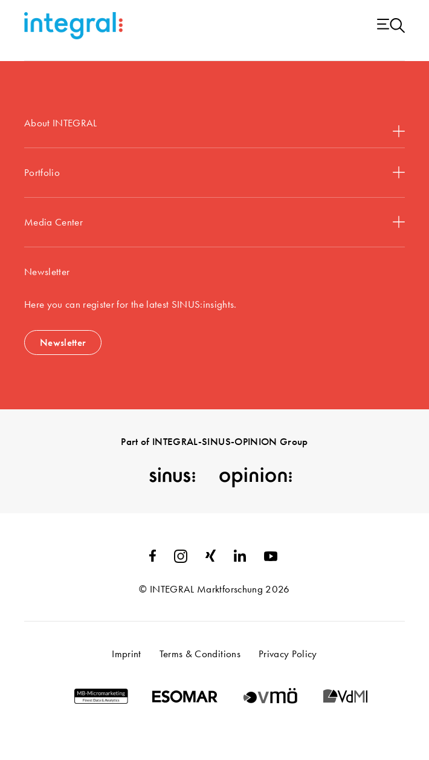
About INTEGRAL (214, 126)
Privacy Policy (288, 653)
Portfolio (214, 172)
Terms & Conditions (200, 653)
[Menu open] (391, 26)
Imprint (126, 653)
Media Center (214, 222)
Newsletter (63, 342)
